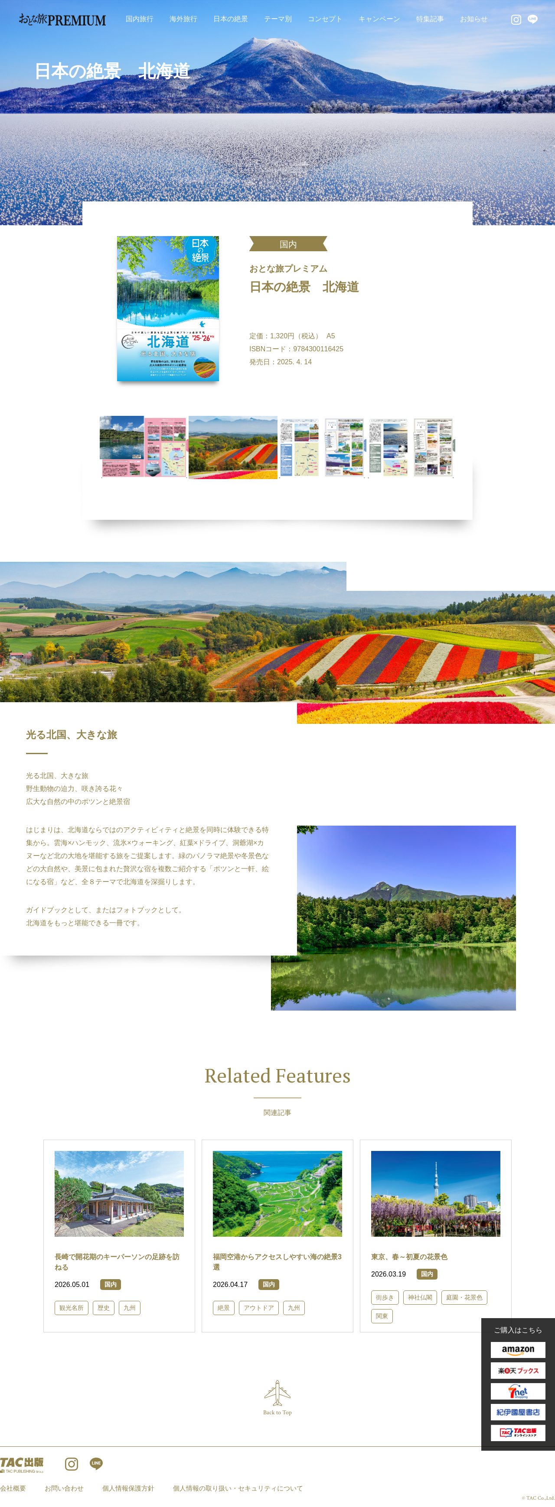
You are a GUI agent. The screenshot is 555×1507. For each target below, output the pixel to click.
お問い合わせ (64, 1488)
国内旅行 (139, 19)
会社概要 (13, 1488)
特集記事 (430, 19)
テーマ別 (278, 19)
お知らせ (474, 19)
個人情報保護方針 (128, 1488)
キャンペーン (379, 19)
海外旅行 (183, 19)
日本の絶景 (230, 19)
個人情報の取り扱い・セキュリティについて (238, 1488)
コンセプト (325, 19)
